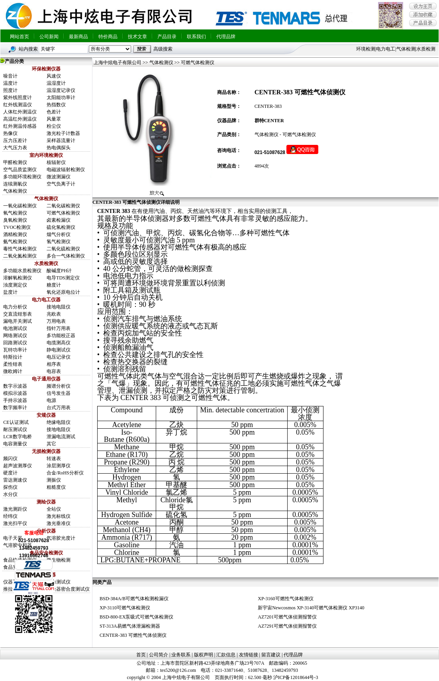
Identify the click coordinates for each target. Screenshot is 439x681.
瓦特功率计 (15, 350)
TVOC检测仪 (17, 227)
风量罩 (54, 119)
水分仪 (10, 494)
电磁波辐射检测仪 (66, 169)
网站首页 (19, 36)
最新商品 (78, 36)
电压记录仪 (59, 357)
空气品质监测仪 (20, 169)
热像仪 (10, 133)
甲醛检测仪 (15, 162)
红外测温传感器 (20, 126)
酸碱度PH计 (59, 270)
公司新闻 (49, 36)
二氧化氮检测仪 (20, 256)
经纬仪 (10, 516)
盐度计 (10, 292)
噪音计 (10, 76)
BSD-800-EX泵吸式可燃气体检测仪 (136, 617)
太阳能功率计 (61, 97)
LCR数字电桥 (17, 436)
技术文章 (137, 36)
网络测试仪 (15, 335)
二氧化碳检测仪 (63, 206)
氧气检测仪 (15, 213)
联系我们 (196, 36)
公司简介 (158, 655)
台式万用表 (59, 407)
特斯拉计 (12, 357)
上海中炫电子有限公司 (116, 62)
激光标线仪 (59, 516)
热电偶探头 (59, 147)
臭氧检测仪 (15, 220)
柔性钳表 (12, 364)
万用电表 (56, 321)
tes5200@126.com (178, 670)
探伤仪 (10, 487)
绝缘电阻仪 (59, 422)
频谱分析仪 (59, 386)
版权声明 (203, 655)
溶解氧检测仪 (17, 278)
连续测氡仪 (15, 184)
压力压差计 (15, 140)
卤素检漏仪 (59, 220)
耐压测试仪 (15, 429)
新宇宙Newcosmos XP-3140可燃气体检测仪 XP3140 (311, 608)
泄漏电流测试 (61, 436)
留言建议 (270, 655)
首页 (141, 655)
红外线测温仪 (17, 104)
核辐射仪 (56, 162)
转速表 (54, 458)
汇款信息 (225, 655)
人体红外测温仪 (20, 112)
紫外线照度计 (17, 97)
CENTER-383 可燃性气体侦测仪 (133, 635)
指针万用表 (59, 328)
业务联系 (180, 655)
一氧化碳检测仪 (20, 206)
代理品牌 (225, 36)
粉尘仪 (54, 126)
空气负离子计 (61, 184)
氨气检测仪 (15, 241)
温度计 (10, 83)
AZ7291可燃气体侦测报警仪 (287, 626)
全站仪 (54, 509)
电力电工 (385, 49)
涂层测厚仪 (59, 465)
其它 (51, 444)
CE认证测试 (15, 422)
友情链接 (248, 655)
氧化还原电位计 (63, 292)
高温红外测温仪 (20, 119)
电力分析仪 (15, 307)
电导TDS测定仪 (63, 278)
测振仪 (54, 480)
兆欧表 (54, 314)
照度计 (10, 90)
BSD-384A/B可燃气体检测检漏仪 (134, 598)
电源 (51, 400)
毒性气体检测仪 (20, 249)
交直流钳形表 (17, 314)
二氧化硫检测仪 (63, 249)
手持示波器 (15, 400)
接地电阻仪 (59, 307)
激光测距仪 (15, 509)
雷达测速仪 (15, 480)
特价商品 (108, 36)
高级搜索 (162, 49)
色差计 (54, 112)
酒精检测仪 (15, 234)
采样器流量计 (61, 140)
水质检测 (425, 49)
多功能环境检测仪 (22, 177)
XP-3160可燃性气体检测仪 (285, 598)
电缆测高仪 (59, 342)
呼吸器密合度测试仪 (68, 589)
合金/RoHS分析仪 (65, 473)
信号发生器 (59, 393)
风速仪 (54, 76)
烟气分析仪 (59, 234)
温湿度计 (56, 83)
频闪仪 (10, 458)
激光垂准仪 (59, 523)
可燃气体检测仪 (63, 213)
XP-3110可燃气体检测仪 (125, 608)
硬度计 (10, 473)
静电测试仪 (59, 350)
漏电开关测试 (17, 321)
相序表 (54, 364)
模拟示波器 (15, 393)
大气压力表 (15, 147)
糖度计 (54, 285)
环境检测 (365, 49)
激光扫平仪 (15, 523)
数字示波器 (15, 386)
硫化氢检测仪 (61, 227)
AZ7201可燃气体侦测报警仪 (287, 617)
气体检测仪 (15, 191)
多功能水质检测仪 (22, 270)
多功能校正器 (61, 335)
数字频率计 (15, 407)
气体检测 (405, 49)
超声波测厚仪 (17, 465)
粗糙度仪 (56, 487)
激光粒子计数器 (63, 133)
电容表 (54, 371)
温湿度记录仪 (61, 90)
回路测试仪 (15, 342)
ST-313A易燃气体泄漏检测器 (130, 626)
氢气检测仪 (59, 241)
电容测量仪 (15, 444)
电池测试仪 (15, 328)
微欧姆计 (12, 371)
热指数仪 (56, 104)
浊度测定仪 (15, 285)
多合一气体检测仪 (66, 256)
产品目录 (166, 36)
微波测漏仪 (59, 177)
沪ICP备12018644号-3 (295, 677)
